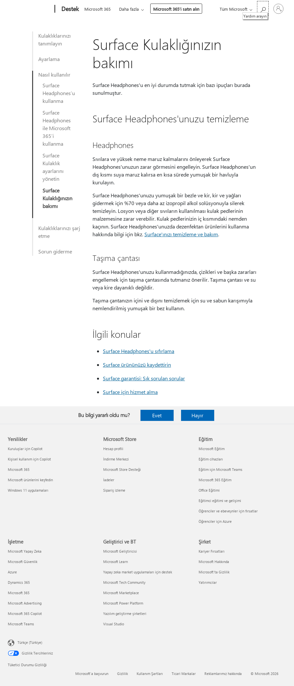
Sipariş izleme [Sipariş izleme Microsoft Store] (114, 490)
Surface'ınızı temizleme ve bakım (181, 234)
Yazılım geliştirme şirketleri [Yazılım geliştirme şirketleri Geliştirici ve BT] (124, 613)
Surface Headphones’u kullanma (59, 93)
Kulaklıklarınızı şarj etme (59, 232)
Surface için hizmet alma (130, 391)
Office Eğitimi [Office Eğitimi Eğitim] (209, 490)
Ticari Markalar (184, 673)
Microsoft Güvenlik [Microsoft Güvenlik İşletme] (22, 561)
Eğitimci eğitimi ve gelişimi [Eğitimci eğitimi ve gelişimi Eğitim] (220, 500)
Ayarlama (49, 58)
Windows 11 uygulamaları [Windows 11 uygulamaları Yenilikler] (28, 490)
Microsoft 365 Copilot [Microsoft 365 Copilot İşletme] (25, 613)
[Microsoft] (30, 9)
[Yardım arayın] (263, 8)
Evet (157, 415)
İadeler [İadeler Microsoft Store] (108, 479)
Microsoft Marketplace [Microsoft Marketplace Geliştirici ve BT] (121, 592)
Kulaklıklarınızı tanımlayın (54, 39)
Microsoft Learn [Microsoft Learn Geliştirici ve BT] (115, 561)
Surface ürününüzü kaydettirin (137, 364)
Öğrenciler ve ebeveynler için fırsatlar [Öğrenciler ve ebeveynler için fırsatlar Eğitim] (228, 510)
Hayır (197, 415)
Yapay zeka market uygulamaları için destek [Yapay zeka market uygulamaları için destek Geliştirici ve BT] (137, 572)
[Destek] (69, 9)
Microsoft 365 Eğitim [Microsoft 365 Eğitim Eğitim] (215, 479)
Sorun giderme (55, 251)
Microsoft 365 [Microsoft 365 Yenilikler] (19, 469)
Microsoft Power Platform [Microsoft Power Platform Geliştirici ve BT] (123, 603)
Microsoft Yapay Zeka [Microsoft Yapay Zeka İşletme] (25, 551)
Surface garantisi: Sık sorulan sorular (144, 378)
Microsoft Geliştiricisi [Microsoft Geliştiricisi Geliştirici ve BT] (120, 551)
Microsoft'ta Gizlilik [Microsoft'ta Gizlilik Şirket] (214, 572)
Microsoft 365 (97, 9)
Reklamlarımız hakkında (223, 673)
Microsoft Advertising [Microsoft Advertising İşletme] (25, 603)
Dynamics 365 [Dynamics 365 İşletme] (19, 582)
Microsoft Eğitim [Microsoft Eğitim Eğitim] (212, 448)
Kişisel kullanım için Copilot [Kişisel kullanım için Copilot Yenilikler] (29, 459)
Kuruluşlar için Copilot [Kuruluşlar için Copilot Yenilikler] (25, 448)
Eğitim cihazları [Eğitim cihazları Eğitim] (211, 459)
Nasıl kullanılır (54, 74)
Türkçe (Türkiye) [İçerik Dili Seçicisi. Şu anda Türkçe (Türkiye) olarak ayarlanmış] (30, 642)
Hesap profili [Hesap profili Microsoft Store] (113, 448)
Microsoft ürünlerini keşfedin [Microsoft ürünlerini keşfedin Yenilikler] (30, 479)
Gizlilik (122, 673)
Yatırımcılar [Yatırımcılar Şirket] (208, 582)
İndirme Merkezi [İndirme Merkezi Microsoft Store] (116, 459)
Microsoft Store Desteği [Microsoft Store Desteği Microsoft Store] (122, 469)
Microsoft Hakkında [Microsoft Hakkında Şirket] (214, 561)
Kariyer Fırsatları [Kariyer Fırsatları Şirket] (212, 551)
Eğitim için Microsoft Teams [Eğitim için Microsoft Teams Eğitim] (220, 469)
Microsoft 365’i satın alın (176, 9)
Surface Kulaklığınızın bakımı (57, 198)
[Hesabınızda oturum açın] (278, 9)
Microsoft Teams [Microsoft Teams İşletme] (21, 623)
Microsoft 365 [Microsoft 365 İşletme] (19, 592)
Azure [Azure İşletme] (12, 572)
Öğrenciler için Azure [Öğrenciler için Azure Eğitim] (215, 521)
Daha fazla (129, 9)
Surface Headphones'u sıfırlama (138, 351)
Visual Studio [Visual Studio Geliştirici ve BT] (113, 623)
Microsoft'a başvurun (91, 673)
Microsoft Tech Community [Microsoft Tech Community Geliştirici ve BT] (124, 582)
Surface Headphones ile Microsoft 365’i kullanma (57, 128)
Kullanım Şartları (150, 673)
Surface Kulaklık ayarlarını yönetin (53, 167)
